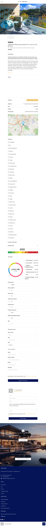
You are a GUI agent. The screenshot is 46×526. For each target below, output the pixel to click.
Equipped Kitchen (13, 187)
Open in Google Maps (32, 100)
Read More (10, 72)
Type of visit (10, 332)
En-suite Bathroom (13, 181)
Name (9, 352)
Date (9, 337)
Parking (10, 216)
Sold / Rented (10, 42)
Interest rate (10, 293)
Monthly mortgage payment (14, 315)
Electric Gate (12, 175)
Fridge (10, 195)
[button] (23, 19)
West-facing (11, 237)
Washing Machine (13, 234)
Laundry (11, 207)
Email (9, 362)
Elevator (11, 178)
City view (11, 157)
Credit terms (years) (12, 298)
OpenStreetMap (31, 135)
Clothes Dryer (12, 163)
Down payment (11, 287)
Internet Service (12, 204)
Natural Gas (11, 213)
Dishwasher (11, 169)
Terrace (10, 225)
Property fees (11, 304)
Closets (10, 160)
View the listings (17, 391)
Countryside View (12, 166)
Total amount (11, 282)
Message (10, 367)
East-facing (11, 172)
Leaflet (25, 135)
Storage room (12, 222)
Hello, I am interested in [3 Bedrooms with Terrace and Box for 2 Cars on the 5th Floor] (23, 406)
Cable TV (11, 151)
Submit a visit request (23, 380)
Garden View (12, 201)
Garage (10, 198)
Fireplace (11, 190)
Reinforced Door (12, 219)
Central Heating (12, 154)
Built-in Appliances (13, 148)
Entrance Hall (12, 184)
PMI (9, 321)
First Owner (11, 193)
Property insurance (12, 309)
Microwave (11, 210)
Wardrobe (11, 231)
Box (10, 145)
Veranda (11, 228)
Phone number (11, 357)
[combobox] (23, 335)
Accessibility (11, 142)
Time (9, 342)
